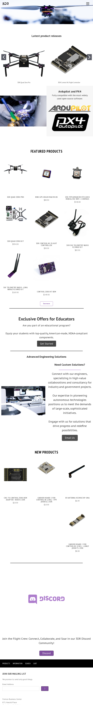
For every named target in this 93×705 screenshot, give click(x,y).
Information (17, 663)
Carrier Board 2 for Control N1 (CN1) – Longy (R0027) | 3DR (77, 546)
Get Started (46, 343)
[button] (23, 111)
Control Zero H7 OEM (46, 291)
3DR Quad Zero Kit (15, 241)
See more (46, 304)
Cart (35, 663)
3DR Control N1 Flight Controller (69, 82)
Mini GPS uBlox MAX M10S (46, 197)
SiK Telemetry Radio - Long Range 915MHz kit (15, 288)
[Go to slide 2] (89, 57)
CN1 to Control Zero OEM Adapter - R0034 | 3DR (15, 499)
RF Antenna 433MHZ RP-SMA (77, 498)
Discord (46, 653)
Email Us (70, 437)
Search (28, 663)
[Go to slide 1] (3, 57)
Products (6, 663)
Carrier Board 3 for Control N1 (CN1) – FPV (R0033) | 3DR (46, 500)
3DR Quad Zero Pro (23, 82)
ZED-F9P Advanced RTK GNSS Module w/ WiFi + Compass (77, 198)
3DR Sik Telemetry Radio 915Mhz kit (77, 246)
